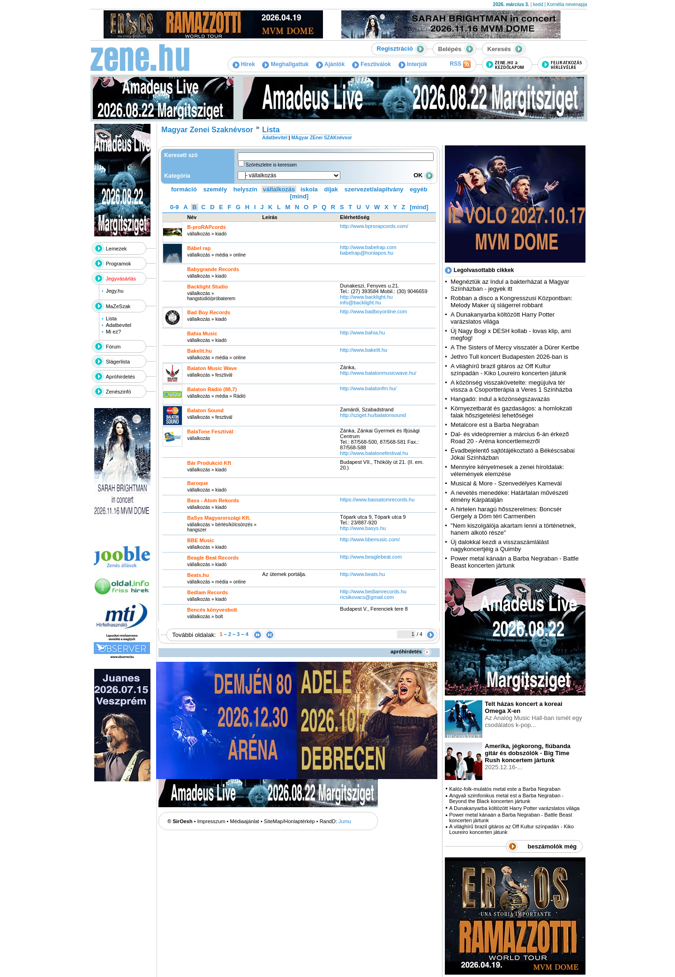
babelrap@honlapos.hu (366, 253)
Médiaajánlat (244, 821)
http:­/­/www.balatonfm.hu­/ (368, 388)
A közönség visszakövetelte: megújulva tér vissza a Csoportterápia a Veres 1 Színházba (511, 386)
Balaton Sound (205, 410)
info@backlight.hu (360, 302)
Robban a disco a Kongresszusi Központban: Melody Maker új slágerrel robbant (511, 302)
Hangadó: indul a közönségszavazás (500, 398)
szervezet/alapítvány (374, 189)
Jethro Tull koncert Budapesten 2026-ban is (509, 356)
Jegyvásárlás (121, 278)
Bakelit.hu (199, 351)
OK (423, 175)
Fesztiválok (371, 64)
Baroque (197, 483)
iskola (309, 189)
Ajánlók (330, 64)
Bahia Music (202, 333)
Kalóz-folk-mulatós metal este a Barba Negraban (504, 789)
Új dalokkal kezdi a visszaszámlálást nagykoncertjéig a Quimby (499, 545)
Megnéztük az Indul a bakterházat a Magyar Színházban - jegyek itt (509, 285)
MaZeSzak (118, 306)
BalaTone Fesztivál (210, 431)
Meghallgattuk (285, 64)
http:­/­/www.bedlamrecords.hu (373, 591)
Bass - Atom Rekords (213, 500)
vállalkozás (279, 189)
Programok (118, 263)
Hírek (243, 64)
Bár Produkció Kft (209, 463)
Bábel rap (198, 248)
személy (215, 189)
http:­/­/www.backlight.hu (366, 297)
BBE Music (200, 540)
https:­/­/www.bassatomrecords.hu (377, 499)
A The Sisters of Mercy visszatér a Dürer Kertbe (514, 347)
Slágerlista (118, 361)
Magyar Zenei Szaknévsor (207, 130)
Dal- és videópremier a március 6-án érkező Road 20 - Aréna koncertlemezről (509, 438)
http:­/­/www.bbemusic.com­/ (370, 539)
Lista (111, 318)
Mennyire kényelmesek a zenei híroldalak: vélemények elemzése (507, 470)
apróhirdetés (410, 651)
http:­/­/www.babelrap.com (368, 247)
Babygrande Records (213, 269)
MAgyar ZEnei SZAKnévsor (321, 137)
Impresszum (211, 821)
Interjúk (413, 64)
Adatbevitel (118, 325)
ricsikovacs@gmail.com (367, 597)
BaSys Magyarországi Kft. (218, 518)
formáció (184, 189)
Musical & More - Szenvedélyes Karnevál (506, 483)
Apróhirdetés (120, 376)
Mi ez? (113, 331)
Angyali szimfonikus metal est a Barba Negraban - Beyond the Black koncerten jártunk (506, 798)
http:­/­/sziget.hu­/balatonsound (373, 415)
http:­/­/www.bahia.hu (362, 332)
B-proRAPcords (206, 227)
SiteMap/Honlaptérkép (289, 821)
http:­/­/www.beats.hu (362, 574)
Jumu (344, 821)
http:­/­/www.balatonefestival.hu (374, 453)
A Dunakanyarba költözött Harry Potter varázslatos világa (514, 808)
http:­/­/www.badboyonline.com (373, 311)
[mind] (299, 196)
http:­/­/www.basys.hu (363, 528)
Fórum (113, 346)
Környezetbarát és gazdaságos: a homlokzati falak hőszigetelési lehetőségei (511, 412)
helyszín (245, 189)
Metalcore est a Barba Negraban (494, 424)
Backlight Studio (207, 286)
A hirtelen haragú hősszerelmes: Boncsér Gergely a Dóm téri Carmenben (506, 513)
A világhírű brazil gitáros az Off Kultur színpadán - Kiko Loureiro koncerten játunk (508, 370)
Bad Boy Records (208, 312)
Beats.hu (198, 575)
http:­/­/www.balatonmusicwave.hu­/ (378, 373)
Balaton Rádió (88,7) (212, 389)
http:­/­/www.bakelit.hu (363, 350)
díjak (331, 189)
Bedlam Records (207, 592)
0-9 (174, 207)
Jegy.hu (115, 291)
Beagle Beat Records (213, 557)
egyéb (419, 189)
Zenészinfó (118, 391)
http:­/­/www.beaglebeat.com (371, 557)
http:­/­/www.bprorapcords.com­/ (374, 226)
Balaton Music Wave (212, 368)
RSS (460, 64)
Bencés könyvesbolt (212, 610)
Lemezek (116, 248)
